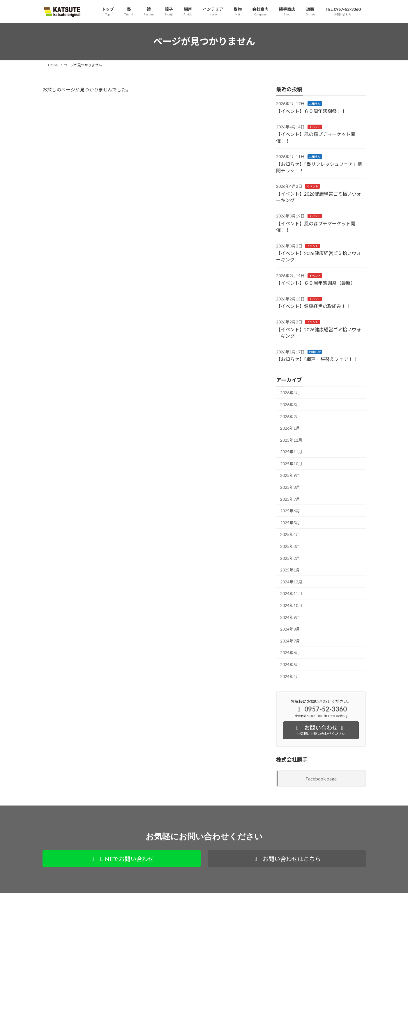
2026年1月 (290, 428)
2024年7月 (290, 640)
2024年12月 (291, 581)
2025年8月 (290, 487)
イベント (315, 127)
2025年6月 (290, 510)
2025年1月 (290, 569)
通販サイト (103, 898)
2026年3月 (290, 404)
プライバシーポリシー (65, 898)
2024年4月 (290, 676)
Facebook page (321, 778)
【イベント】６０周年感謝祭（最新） (315, 283)
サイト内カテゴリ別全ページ (176, 971)
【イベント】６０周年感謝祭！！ (311, 111)
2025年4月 (290, 534)
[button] (122, 858)
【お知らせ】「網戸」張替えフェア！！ (317, 359)
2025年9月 (290, 475)
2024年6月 (290, 652)
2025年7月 (290, 498)
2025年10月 (291, 463)
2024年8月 (290, 628)
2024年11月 (291, 593)
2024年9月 (290, 617)
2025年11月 (291, 451)
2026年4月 (290, 392)
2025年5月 (290, 522)
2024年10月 (291, 605)
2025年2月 (290, 557)
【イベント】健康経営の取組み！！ (313, 306)
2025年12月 (291, 439)
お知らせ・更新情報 (169, 1000)
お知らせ (315, 103)
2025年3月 (290, 546)
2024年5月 (290, 664)
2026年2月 (290, 416)
